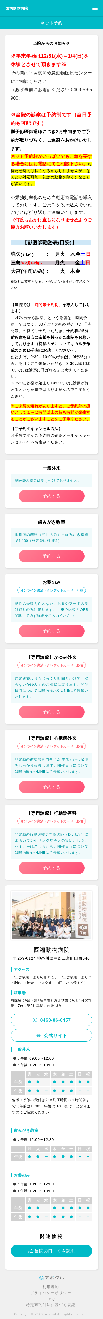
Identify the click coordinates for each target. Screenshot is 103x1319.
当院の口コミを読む (52, 1250)
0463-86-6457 (51, 1020)
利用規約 (51, 1287)
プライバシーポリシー (50, 1293)
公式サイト (51, 1035)
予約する (52, 496)
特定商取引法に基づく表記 (50, 1305)
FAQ (50, 1299)
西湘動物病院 (16, 8)
